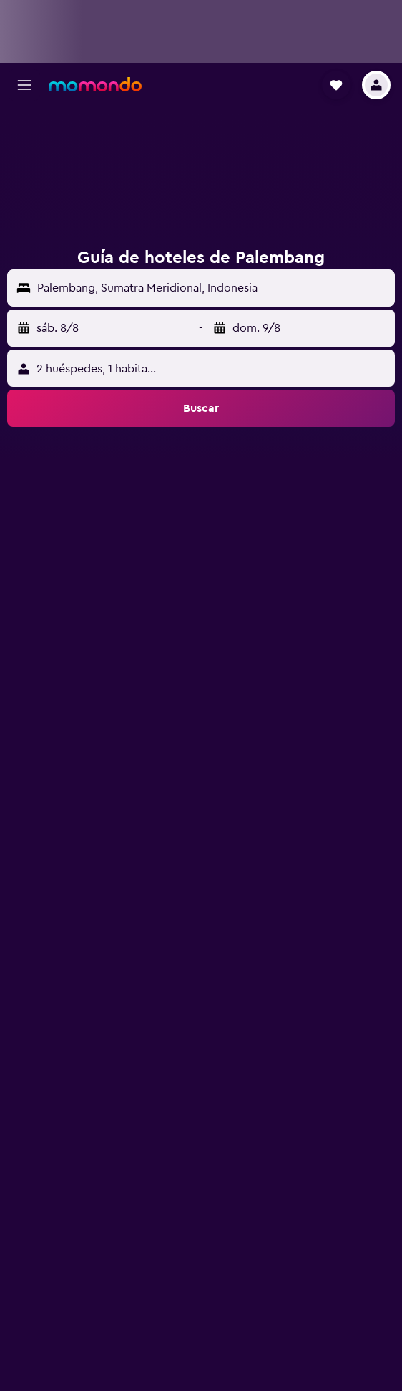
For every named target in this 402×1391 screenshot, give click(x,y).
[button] (24, 85)
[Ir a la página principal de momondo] (95, 84)
